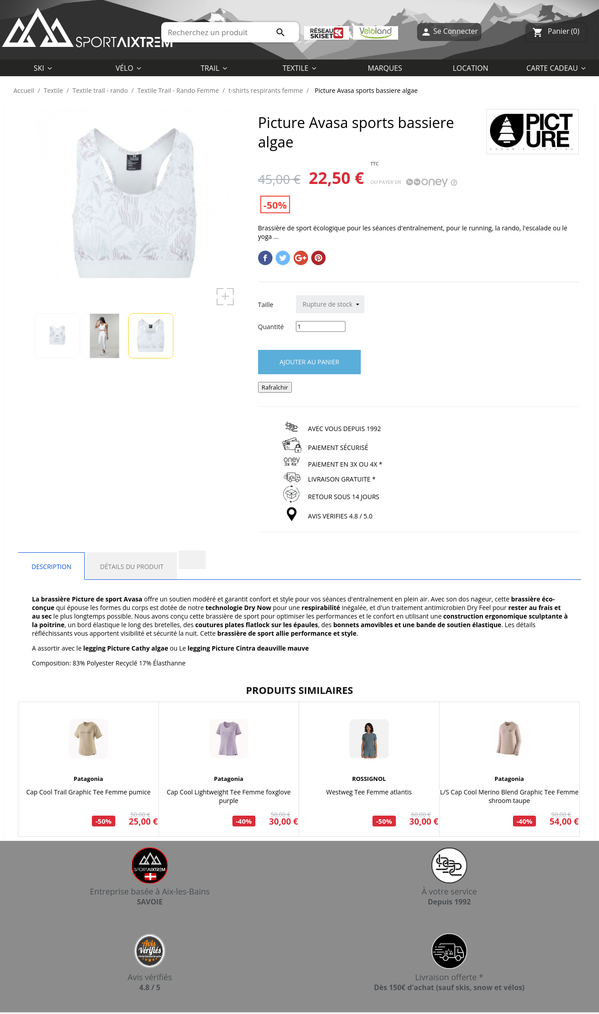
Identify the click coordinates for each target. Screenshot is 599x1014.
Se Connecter (449, 32)
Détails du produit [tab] (131, 566)
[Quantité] (320, 326)
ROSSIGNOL (369, 778)
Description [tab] (51, 566)
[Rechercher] (230, 32)
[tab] (192, 560)
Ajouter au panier (309, 362)
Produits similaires (299, 690)
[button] (299, 68)
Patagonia (88, 778)
